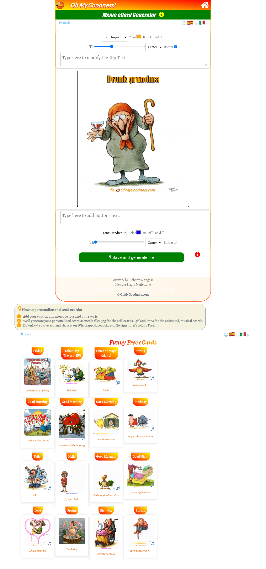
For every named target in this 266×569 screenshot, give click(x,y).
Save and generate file (131, 257)
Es (196, 24)
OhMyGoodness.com (134, 294)
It (207, 24)
